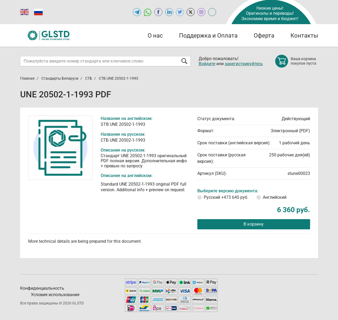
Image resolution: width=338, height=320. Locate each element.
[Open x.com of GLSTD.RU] (191, 12)
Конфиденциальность (42, 288)
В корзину (253, 224)
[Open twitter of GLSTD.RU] (180, 12)
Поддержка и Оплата (208, 35)
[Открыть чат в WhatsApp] (148, 12)
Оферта (264, 35)
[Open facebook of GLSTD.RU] (158, 12)
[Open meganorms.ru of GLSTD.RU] (212, 12)
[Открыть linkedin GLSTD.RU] (169, 12)
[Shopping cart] (296, 61)
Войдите (207, 63)
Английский (274, 197)
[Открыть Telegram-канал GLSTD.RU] (137, 12)
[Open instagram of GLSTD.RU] (201, 12)
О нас (155, 35)
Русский (226, 197)
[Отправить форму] (184, 61)
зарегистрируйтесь (244, 63)
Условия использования (55, 294)
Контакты (304, 35)
